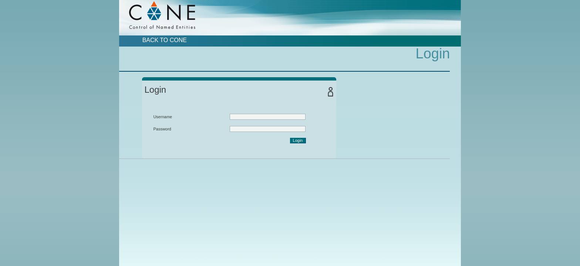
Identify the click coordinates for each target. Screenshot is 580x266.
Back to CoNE (164, 40)
